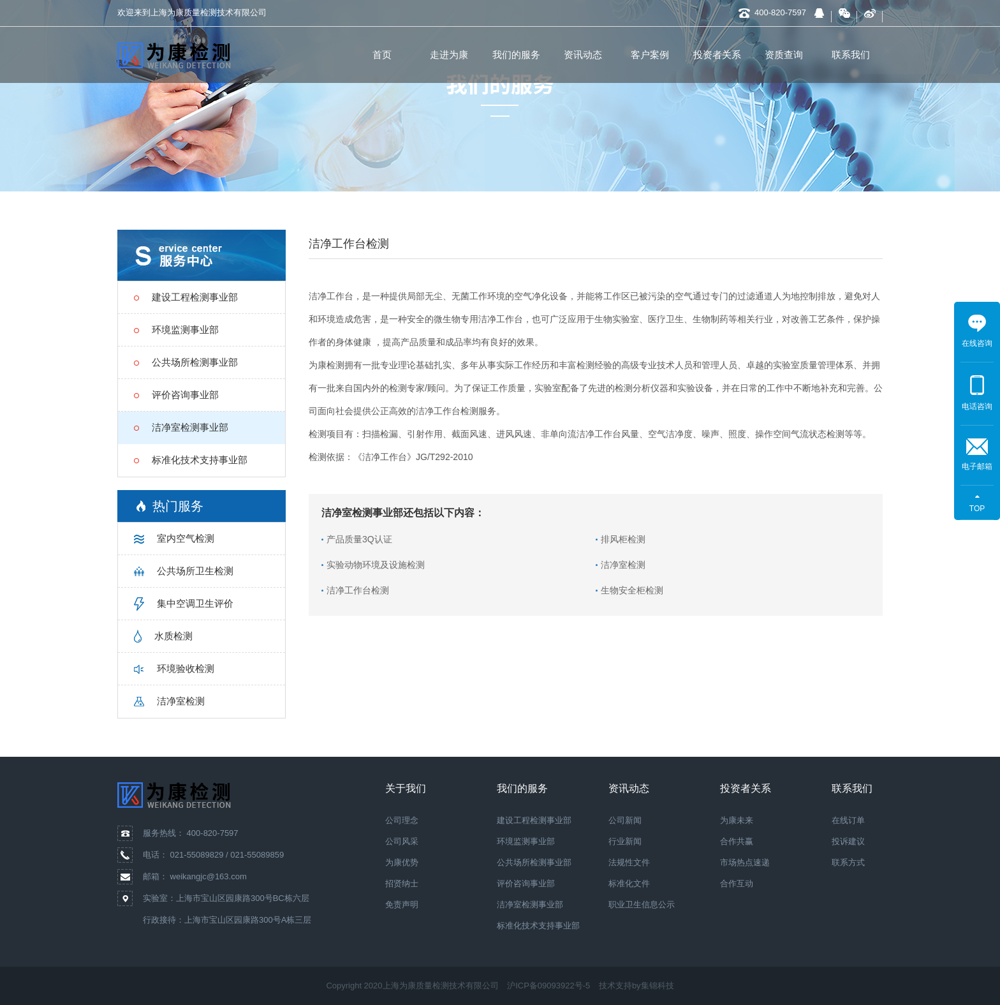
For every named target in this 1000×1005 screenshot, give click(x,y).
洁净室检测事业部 (530, 904)
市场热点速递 (745, 862)
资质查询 (784, 54)
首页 (382, 54)
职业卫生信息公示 (641, 904)
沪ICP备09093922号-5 (548, 985)
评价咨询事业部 (526, 883)
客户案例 (650, 54)
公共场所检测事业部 (534, 862)
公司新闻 (625, 820)
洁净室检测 (623, 565)
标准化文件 (629, 883)
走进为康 (449, 54)
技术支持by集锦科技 (636, 985)
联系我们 (851, 54)
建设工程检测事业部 (534, 820)
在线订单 (848, 820)
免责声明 (401, 904)
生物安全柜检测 (632, 590)
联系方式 (848, 862)
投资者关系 (717, 54)
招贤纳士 (401, 883)
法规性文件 (629, 862)
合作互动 (736, 883)
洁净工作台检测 (358, 590)
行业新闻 (625, 841)
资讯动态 (583, 54)
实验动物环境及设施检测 (376, 565)
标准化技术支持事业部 (538, 925)
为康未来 (736, 820)
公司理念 (401, 820)
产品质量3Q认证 (359, 539)
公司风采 (401, 841)
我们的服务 (516, 54)
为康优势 (401, 862)
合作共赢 (736, 841)
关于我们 (405, 788)
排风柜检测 (623, 539)
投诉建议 (848, 841)
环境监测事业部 (526, 841)
